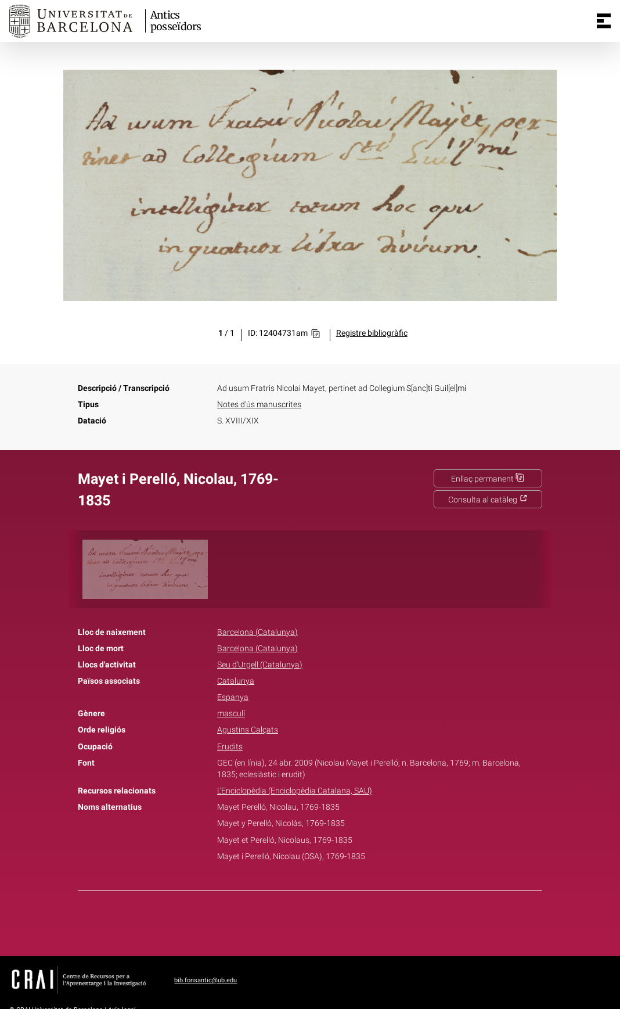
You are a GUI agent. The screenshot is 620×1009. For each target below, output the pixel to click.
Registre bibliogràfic (372, 333)
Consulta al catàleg (488, 500)
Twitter (304, 921)
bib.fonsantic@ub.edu (205, 980)
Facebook (277, 921)
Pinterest (330, 921)
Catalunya (235, 681)
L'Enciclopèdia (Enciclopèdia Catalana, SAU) (294, 791)
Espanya (232, 697)
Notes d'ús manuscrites (259, 405)
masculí (231, 714)
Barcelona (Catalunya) (257, 632)
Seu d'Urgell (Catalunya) (259, 665)
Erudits (230, 747)
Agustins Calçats (247, 730)
